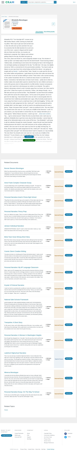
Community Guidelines (49, 435)
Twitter (69, 436)
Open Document (17, 28)
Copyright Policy (48, 433)
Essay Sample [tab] (39, 31)
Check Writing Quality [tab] (49, 31)
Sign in (74, 2)
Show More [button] (29, 136)
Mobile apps (17, 435)
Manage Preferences (49, 442)
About (28, 433)
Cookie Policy (31, 449)
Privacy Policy (47, 439)
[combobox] (24, 2)
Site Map (29, 439)
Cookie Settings (50, 449)
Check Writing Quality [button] (29, 140)
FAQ (28, 435)
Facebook (69, 433)
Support (29, 437)
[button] (3, 2)
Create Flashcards (6, 435)
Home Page (4, 16)
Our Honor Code (48, 437)
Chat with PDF (18, 437)
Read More (68, 171)
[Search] (55, 2)
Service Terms (47, 440)
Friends (6, 410)
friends (15, 71)
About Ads (38, 449)
